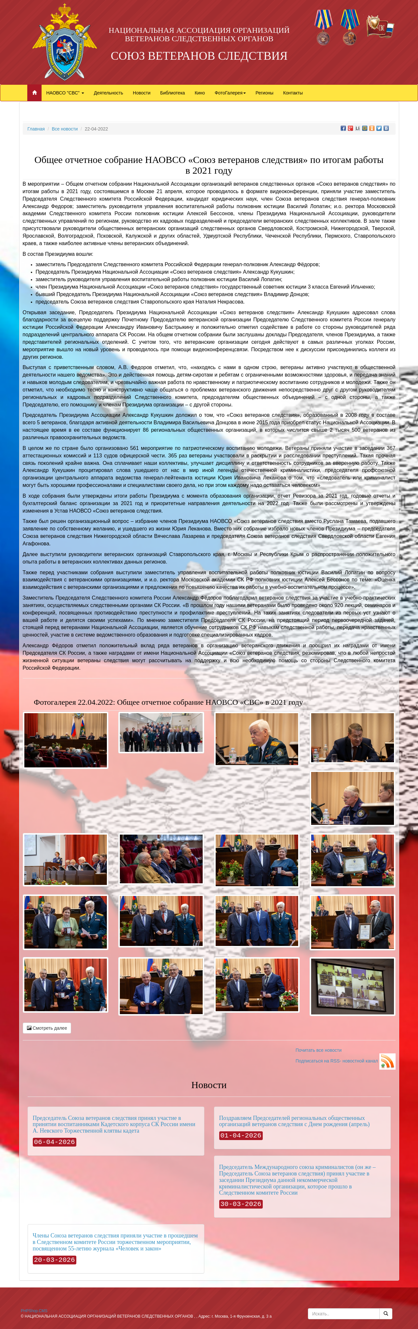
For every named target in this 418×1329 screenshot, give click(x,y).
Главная (36, 128)
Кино (200, 92)
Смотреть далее (47, 1028)
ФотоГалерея (230, 92)
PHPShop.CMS (34, 1311)
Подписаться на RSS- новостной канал (346, 1060)
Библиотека (172, 92)
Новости (141, 92)
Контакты (293, 92)
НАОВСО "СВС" (65, 92)
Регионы (264, 92)
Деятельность (108, 92)
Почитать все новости (319, 1050)
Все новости (65, 128)
